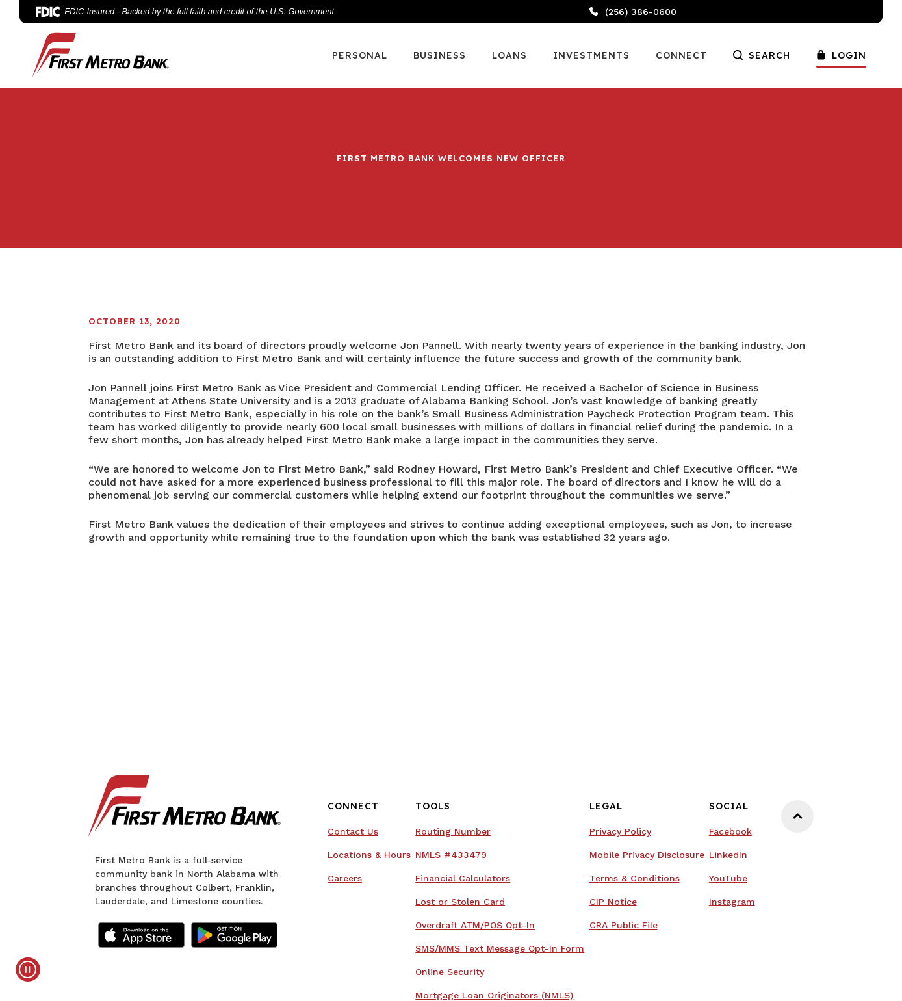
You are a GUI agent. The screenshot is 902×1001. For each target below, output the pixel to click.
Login (841, 55)
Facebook (730, 831)
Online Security (449, 972)
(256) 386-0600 (632, 11)
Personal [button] (359, 55)
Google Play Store (234, 935)
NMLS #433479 (451, 855)
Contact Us (353, 831)
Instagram (732, 901)
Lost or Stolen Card (460, 901)
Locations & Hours (369, 855)
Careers (345, 878)
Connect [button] (681, 55)
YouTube (728, 878)
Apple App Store (141, 935)
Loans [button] (509, 55)
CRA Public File (623, 925)
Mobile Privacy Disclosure (646, 855)
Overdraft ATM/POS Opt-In (475, 925)
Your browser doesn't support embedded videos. (97, 615)
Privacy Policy (620, 831)
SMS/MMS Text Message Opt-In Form (499, 948)
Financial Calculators (462, 878)
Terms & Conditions (634, 878)
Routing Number (453, 831)
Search (761, 55)
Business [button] (439, 55)
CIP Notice (613, 901)
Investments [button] (591, 55)
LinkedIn (728, 855)
